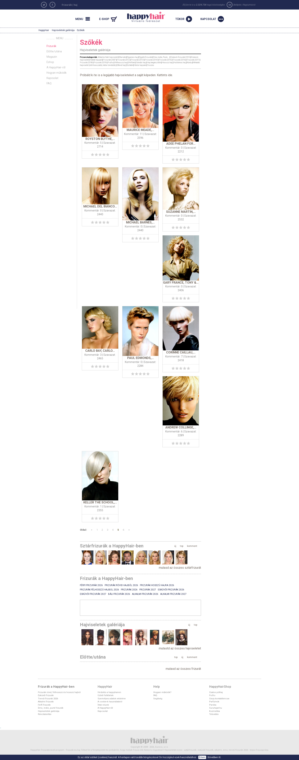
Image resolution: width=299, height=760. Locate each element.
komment (192, 546)
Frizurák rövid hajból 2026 (121, 585)
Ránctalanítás (44, 714)
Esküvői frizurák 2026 (171, 589)
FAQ (49, 83)
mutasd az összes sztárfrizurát (180, 567)
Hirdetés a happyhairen (109, 692)
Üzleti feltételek (105, 695)
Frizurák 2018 (86, 62)
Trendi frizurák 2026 (48, 698)
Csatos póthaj (216, 692)
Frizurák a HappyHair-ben (56, 686)
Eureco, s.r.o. (161, 747)
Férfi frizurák (44, 705)
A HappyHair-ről (56, 67)
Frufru (110, 62)
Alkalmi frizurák (46, 701)
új (175, 546)
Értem (202, 757)
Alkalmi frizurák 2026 (145, 594)
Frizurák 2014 (151, 60)
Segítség (157, 698)
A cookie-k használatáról (110, 701)
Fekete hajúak (96, 60)
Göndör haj (141, 62)
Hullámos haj (180, 62)
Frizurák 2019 (100, 62)
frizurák (67, 4)
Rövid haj (121, 65)
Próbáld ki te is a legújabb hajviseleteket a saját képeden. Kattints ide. (126, 75)
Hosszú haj (167, 62)
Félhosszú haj (121, 62)
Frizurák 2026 (129, 589)
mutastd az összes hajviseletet (180, 648)
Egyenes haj (132, 57)
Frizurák (51, 46)
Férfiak (132, 62)
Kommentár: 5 (93, 142)
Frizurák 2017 (193, 60)
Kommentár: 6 (173, 431)
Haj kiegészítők (154, 62)
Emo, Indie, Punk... (161, 57)
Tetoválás (214, 714)
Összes (150, 65)
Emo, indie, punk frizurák (50, 708)
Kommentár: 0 (173, 147)
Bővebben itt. (214, 757)
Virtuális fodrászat (146, 16)
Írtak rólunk (103, 705)
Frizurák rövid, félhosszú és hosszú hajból (59, 692)
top (181, 546)
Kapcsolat (52, 78)
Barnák (122, 57)
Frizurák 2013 (137, 60)
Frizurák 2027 (147, 589)
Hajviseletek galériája (63, 30)
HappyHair (44, 30)
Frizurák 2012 (123, 60)
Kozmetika (214, 711)
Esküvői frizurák (46, 695)
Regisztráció (249, 4)
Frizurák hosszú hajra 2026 (157, 585)
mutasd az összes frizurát (183, 669)
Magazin (52, 56)
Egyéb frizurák (145, 57)
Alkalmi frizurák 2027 (173, 594)
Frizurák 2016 (179, 60)
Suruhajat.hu (215, 708)
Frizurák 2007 (109, 60)
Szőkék (130, 65)
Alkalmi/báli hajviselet (108, 57)
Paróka (212, 705)
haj (75, 4)
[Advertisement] (140, 607)
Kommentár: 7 (173, 356)
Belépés (237, 4)
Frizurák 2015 (165, 60)
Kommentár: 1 (93, 506)
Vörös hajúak (140, 65)
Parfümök (214, 701)
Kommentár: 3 (93, 354)
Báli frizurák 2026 (119, 594)
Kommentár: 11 (133, 134)
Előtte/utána (54, 51)
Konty (189, 62)
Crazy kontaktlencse (219, 698)
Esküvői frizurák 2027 (93, 594)
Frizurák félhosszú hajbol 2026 (99, 589)
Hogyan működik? (162, 692)
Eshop (50, 62)
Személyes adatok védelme (112, 698)
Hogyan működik (57, 72)
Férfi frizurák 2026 (91, 585)
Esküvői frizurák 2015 (180, 57)
